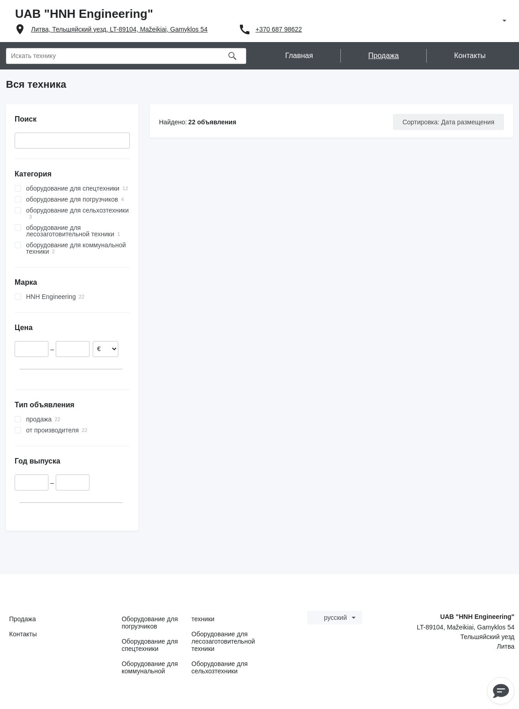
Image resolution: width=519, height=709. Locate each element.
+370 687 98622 (278, 29)
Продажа (22, 619)
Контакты (23, 634)
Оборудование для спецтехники (150, 645)
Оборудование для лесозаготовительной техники (223, 641)
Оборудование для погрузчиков (150, 622)
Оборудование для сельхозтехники (219, 667)
